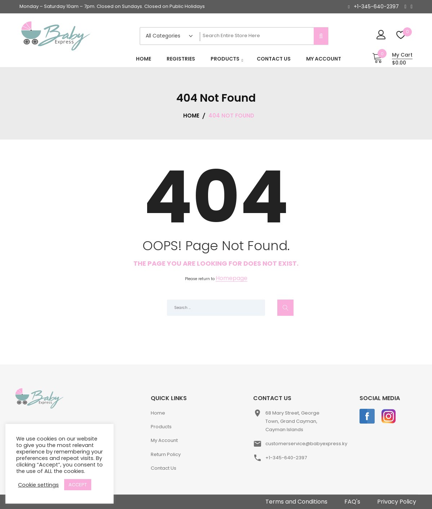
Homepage (231, 278)
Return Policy (166, 454)
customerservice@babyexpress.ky (306, 443)
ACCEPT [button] (78, 484)
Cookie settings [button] (38, 485)
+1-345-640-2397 (376, 6)
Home (158, 413)
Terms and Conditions (296, 501)
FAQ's (352, 501)
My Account (164, 440)
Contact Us (163, 468)
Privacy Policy (396, 501)
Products (161, 426)
